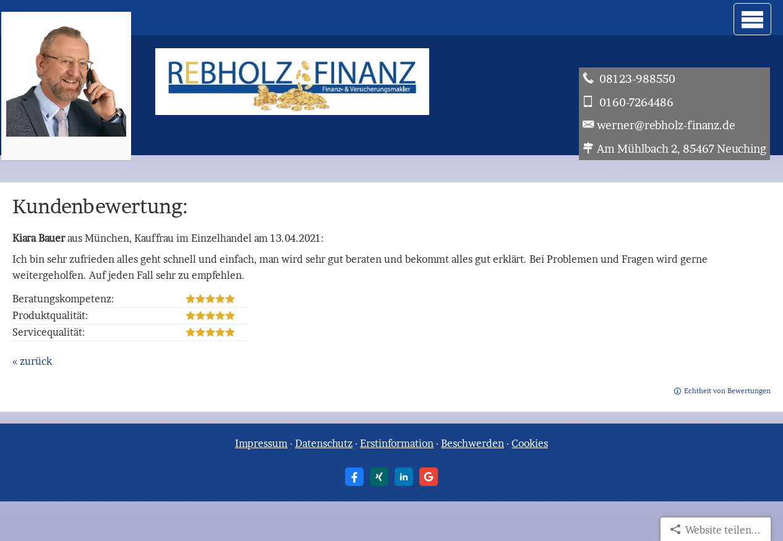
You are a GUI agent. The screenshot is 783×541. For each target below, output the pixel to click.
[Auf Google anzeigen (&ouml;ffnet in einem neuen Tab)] (428, 476)
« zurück (32, 361)
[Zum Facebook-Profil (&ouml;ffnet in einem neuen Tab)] (354, 476)
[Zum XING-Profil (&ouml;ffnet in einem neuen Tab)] (379, 476)
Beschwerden (472, 443)
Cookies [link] (529, 443)
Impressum (261, 443)
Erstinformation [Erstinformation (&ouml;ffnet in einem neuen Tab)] (397, 443)
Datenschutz (324, 443)
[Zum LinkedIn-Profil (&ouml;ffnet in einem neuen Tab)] (404, 476)
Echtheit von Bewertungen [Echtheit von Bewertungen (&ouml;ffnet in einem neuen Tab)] (727, 390)
